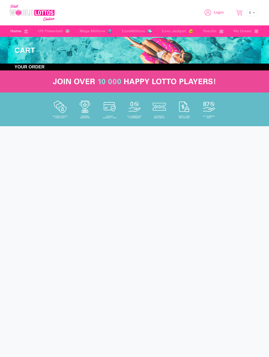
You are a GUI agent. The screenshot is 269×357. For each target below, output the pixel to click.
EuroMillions (137, 31)
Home (19, 31)
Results (213, 31)
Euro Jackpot (177, 31)
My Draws (246, 31)
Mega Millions (96, 31)
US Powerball (54, 31)
